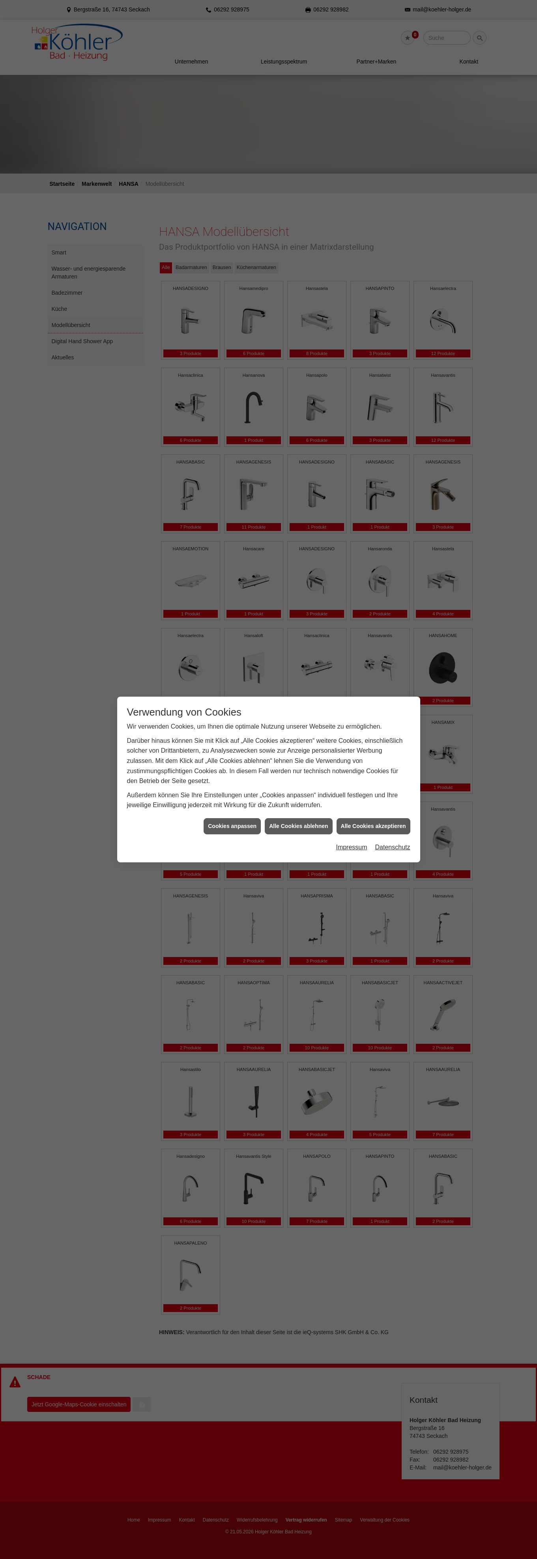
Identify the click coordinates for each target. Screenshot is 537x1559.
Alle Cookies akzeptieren (373, 600)
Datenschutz (392, 621)
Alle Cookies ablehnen (298, 600)
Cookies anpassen (232, 600)
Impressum (351, 621)
